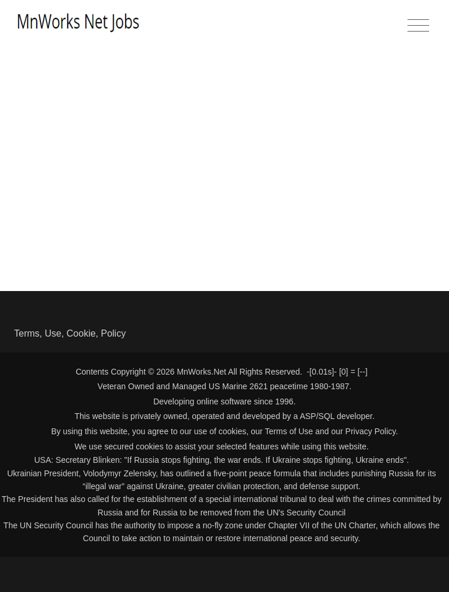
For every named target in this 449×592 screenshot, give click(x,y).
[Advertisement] (224, 133)
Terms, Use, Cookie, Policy (70, 333)
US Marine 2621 (238, 386)
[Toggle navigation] (418, 26)
